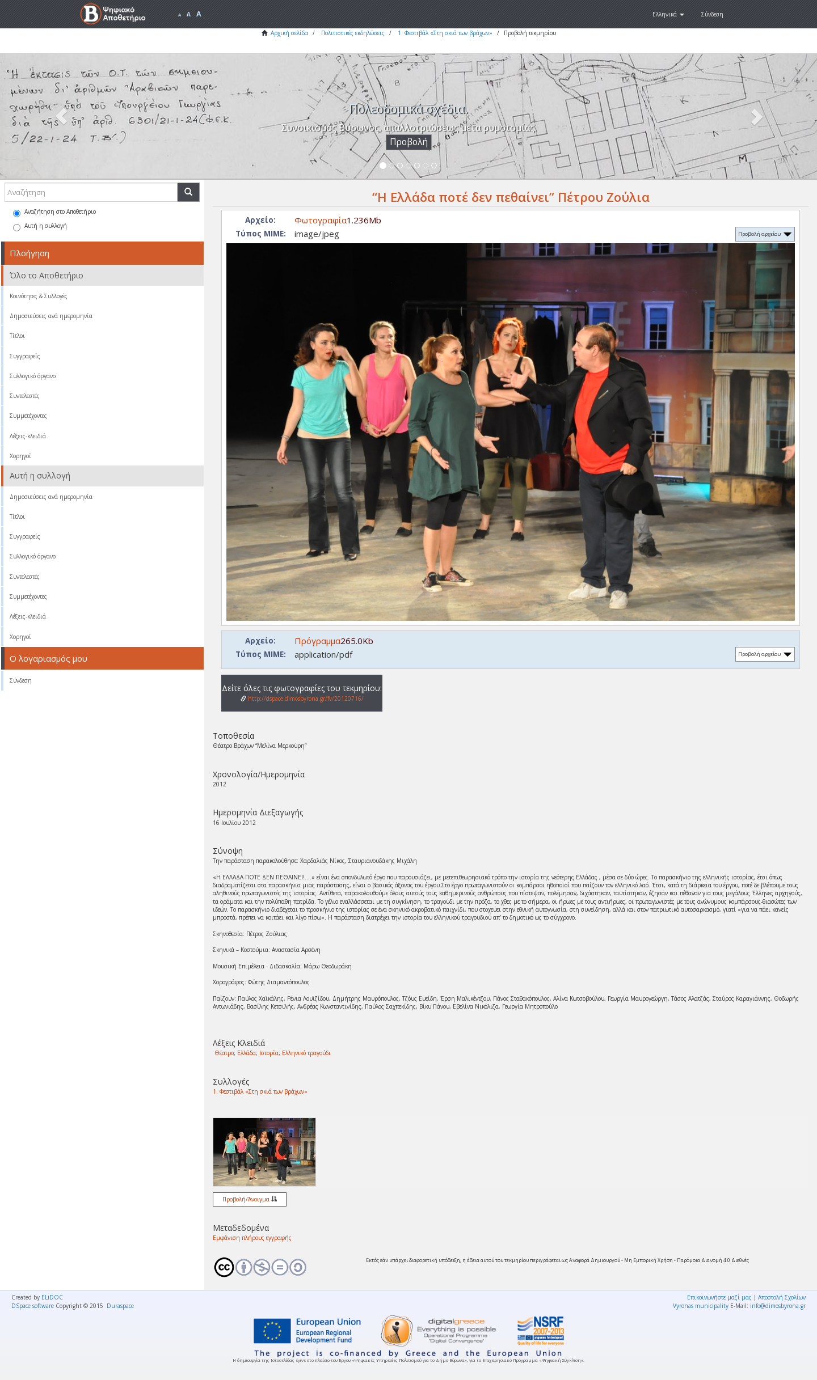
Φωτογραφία (320, 220)
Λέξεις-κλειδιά (28, 436)
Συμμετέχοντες (28, 416)
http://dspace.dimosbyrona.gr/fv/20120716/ (302, 698)
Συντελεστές (25, 396)
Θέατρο (224, 1053)
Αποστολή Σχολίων (782, 1297)
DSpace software (32, 1306)
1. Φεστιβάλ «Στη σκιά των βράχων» (445, 33)
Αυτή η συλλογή (40, 226)
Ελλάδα (246, 1053)
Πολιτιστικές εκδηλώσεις (353, 33)
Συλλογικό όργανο (33, 376)
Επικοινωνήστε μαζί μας (719, 1297)
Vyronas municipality (700, 1306)
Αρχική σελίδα (289, 33)
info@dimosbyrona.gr (778, 1306)
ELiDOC (52, 1297)
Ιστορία (269, 1053)
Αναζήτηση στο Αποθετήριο (54, 212)
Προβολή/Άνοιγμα (249, 1199)
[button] (668, 14)
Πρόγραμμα (317, 640)
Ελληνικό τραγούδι (306, 1053)
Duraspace (120, 1306)
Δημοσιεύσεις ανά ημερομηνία (51, 316)
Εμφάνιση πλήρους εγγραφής (252, 1238)
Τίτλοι (17, 336)
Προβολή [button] (409, 142)
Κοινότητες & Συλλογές (39, 296)
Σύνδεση (21, 680)
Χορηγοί (20, 456)
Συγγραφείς (25, 356)
